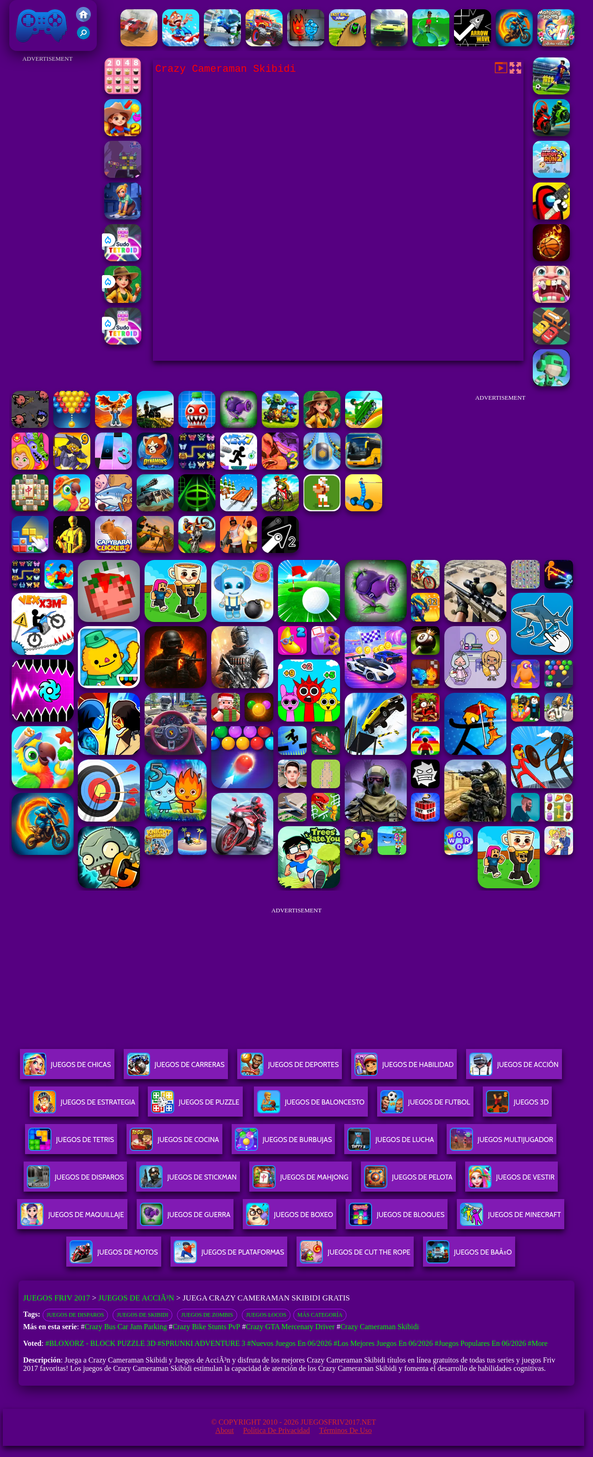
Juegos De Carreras (176, 1068)
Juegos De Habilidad (404, 1068)
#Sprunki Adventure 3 (201, 1343)
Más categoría (319, 1315)
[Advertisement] (47, 204)
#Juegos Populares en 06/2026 (480, 1343)
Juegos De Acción (513, 1068)
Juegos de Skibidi (142, 1315)
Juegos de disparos (75, 1315)
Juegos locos (266, 1315)
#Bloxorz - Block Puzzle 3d (100, 1343)
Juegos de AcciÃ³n (136, 1298)
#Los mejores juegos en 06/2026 (383, 1343)
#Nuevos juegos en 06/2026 (289, 1343)
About (224, 1430)
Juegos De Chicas (67, 1068)
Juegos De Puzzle (195, 1105)
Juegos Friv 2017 (41, 25)
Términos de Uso (345, 1430)
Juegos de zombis (207, 1315)
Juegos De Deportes (289, 1068)
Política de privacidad (276, 1430)
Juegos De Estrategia (84, 1105)
